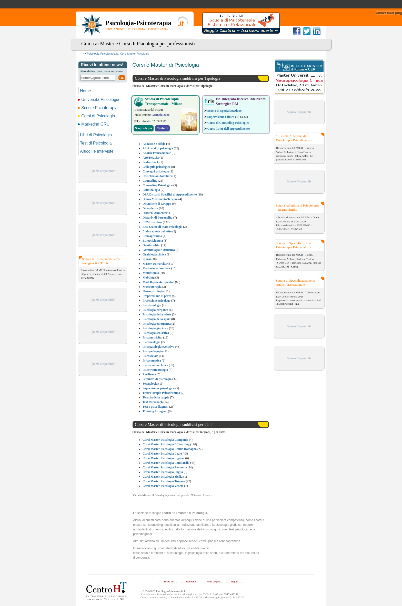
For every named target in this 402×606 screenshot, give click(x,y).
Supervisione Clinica (221, 117)
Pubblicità (190, 581)
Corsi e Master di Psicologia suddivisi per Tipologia (177, 78)
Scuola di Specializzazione (224, 110)
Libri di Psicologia (96, 135)
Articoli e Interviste (97, 151)
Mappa (234, 581)
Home (85, 91)
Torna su (169, 581)
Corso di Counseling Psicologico (228, 123)
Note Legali (213, 581)
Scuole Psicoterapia (97, 108)
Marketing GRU (93, 124)
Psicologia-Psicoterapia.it (102, 53)
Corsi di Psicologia (96, 116)
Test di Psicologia (96, 143)
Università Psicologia (98, 99)
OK (121, 78)
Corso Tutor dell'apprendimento (228, 128)
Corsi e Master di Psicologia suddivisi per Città (174, 424)
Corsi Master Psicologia (134, 53)
